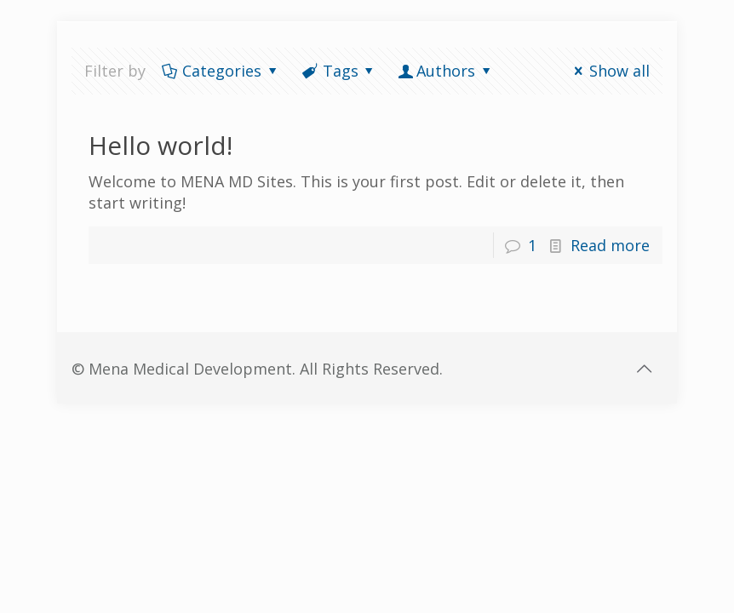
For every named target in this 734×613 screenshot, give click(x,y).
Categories (220, 70)
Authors (445, 70)
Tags (338, 70)
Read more (610, 245)
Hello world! (160, 145)
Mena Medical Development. (194, 368)
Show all (609, 70)
